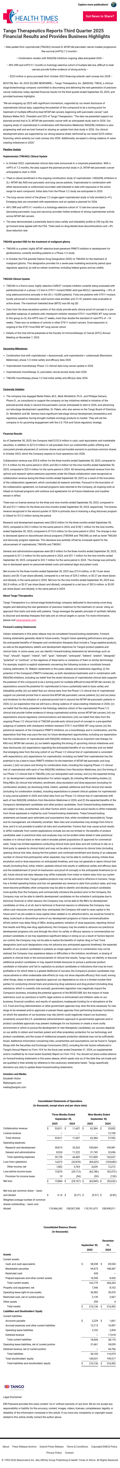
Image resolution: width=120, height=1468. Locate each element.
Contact (69, 1452)
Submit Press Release (51, 1446)
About (6, 1446)
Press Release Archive (24, 1446)
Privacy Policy (54, 1452)
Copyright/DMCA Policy (104, 1446)
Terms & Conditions (77, 1446)
